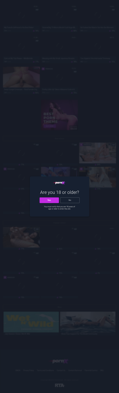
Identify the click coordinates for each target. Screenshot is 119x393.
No (70, 200)
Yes (49, 200)
